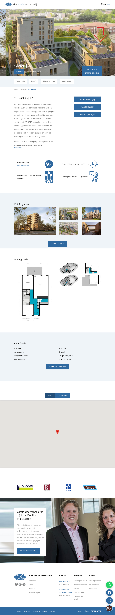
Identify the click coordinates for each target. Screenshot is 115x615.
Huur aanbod (94, 585)
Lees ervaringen (23, 166)
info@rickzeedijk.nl (66, 592)
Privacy (44, 611)
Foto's (34, 81)
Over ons (32, 581)
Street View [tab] (63, 395)
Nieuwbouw (93, 589)
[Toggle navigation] (105, 4)
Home (16, 90)
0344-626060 (64, 589)
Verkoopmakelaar (80, 581)
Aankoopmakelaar (80, 585)
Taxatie (77, 589)
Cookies (52, 611)
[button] (57, 432)
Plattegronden (49, 81)
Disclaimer (36, 611)
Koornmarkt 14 (64, 581)
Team (31, 585)
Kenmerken (67, 81)
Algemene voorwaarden (23, 611)
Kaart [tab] (50, 395)
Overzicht (20, 81)
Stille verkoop (79, 593)
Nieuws (32, 589)
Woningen (23, 90)
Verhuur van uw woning (79, 598)
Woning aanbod (95, 581)
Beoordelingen (34, 593)
